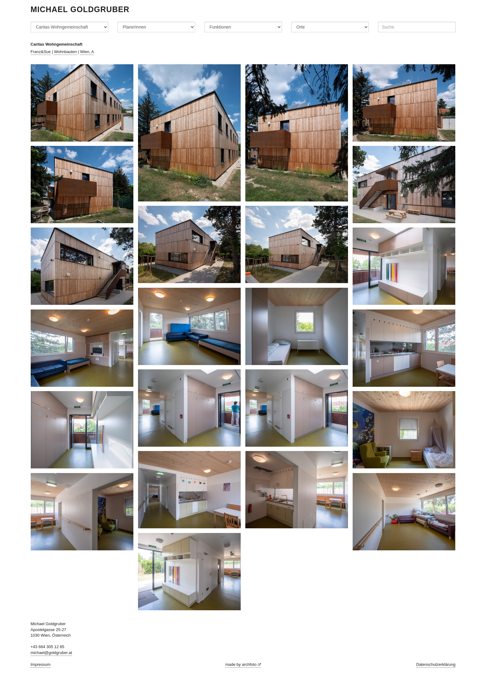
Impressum (41, 664)
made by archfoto (243, 664)
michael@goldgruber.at (51, 652)
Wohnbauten (65, 51)
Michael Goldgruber (80, 9)
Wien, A (87, 51)
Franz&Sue (41, 51)
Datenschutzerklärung (435, 664)
